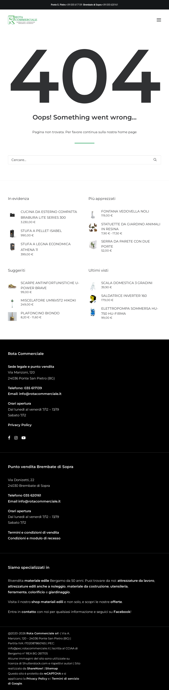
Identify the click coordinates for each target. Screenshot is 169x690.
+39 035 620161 (110, 5)
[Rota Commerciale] (22, 19)
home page (127, 132)
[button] (159, 19)
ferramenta (17, 592)
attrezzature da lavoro (136, 580)
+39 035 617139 (74, 5)
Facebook (122, 612)
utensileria (119, 586)
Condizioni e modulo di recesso (34, 538)
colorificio (36, 592)
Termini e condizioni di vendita (33, 532)
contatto (29, 612)
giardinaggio (59, 592)
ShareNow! (35, 668)
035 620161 (32, 495)
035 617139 (33, 388)
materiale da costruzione (88, 586)
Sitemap (51, 668)
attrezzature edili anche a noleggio (37, 586)
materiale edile (36, 580)
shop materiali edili (47, 602)
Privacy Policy (36, 678)
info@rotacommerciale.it (40, 394)
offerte (116, 602)
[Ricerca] (84, 159)
